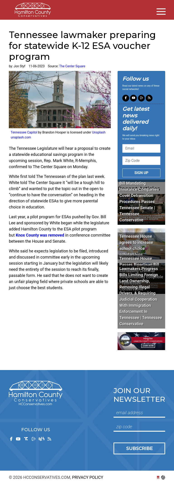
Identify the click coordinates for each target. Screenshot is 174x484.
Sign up (141, 173)
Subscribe (139, 448)
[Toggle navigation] (161, 11)
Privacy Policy (87, 477)
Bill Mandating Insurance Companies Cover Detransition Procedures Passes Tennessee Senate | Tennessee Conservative (139, 201)
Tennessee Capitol (24, 132)
